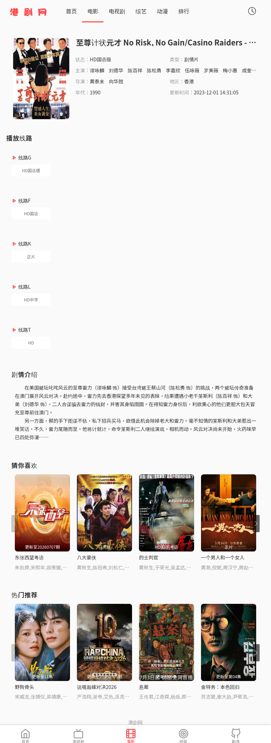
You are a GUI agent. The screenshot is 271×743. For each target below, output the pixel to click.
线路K (24, 243)
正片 (31, 256)
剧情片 (191, 59)
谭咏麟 (97, 70)
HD (31, 342)
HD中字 (31, 299)
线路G (24, 157)
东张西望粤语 (29, 557)
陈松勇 (154, 70)
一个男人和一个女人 (222, 557)
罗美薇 (211, 70)
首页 (71, 11)
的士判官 (148, 557)
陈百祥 (135, 70)
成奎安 (249, 70)
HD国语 (31, 213)
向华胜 (116, 81)
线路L (24, 286)
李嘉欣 (173, 70)
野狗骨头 (24, 686)
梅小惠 (230, 70)
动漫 (162, 11)
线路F (24, 200)
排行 (183, 11)
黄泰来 (97, 81)
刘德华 (116, 70)
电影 (92, 11)
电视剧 (117, 11)
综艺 (141, 11)
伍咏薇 (192, 70)
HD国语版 (31, 170)
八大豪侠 (86, 557)
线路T (24, 329)
